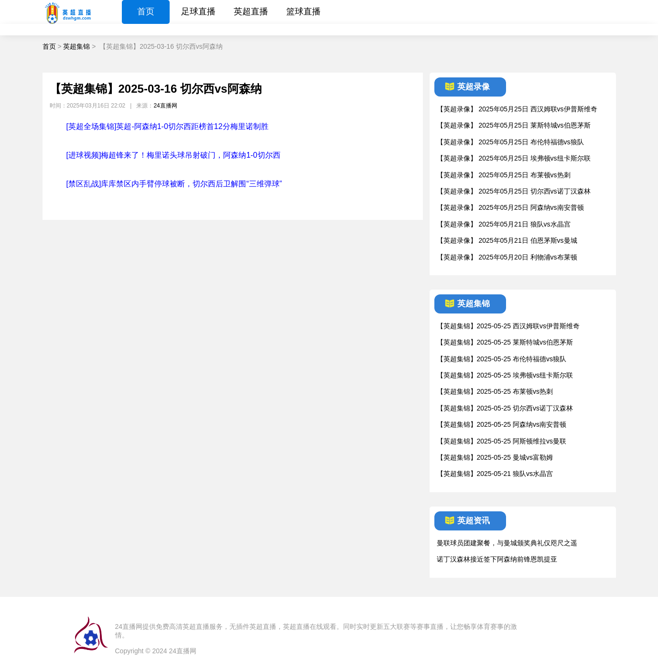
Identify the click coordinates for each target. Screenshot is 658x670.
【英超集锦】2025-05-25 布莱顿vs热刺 (495, 391)
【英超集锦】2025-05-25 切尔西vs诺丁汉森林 (505, 408)
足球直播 (198, 11)
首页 (145, 11)
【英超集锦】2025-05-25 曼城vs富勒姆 (495, 457)
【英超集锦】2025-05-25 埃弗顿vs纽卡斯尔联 (505, 375)
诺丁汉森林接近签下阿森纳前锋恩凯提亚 (497, 559)
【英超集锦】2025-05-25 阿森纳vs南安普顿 (502, 424)
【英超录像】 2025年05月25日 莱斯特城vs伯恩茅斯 (514, 125)
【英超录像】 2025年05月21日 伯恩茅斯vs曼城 (507, 240)
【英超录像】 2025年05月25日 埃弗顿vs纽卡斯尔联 (514, 158)
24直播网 (165, 105)
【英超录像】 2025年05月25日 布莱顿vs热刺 (504, 175)
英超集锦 (76, 46)
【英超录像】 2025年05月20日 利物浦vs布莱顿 (507, 257)
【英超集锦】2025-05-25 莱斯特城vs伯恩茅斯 (505, 342)
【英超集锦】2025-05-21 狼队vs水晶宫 (495, 473)
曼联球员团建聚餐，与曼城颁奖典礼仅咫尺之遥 (507, 543)
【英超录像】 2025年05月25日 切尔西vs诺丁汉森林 (514, 191)
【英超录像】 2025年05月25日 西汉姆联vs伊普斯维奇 (517, 109)
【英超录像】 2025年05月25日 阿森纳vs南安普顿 (510, 207)
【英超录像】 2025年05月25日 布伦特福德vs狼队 (510, 142)
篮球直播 (303, 11)
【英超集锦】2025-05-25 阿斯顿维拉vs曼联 (502, 441)
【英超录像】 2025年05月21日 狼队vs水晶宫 (504, 224)
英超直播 (251, 11)
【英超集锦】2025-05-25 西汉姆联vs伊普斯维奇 (508, 326)
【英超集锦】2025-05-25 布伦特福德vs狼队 (502, 359)
